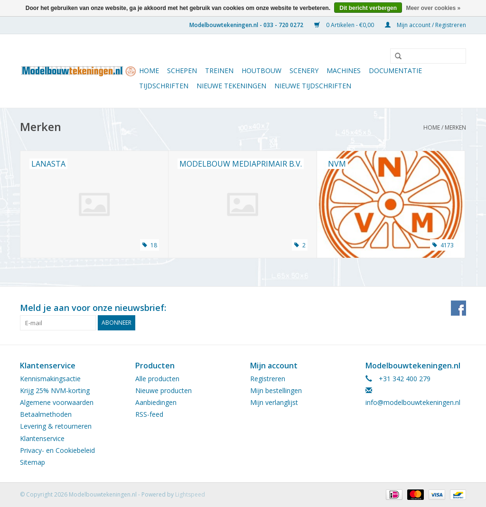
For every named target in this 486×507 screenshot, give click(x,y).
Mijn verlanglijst (274, 402)
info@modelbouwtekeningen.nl (412, 402)
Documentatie (395, 70)
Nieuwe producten (163, 390)
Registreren (267, 378)
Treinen (219, 70)
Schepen (182, 70)
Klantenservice (42, 438)
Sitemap (32, 462)
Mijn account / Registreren (425, 25)
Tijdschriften (163, 85)
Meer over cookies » (433, 8)
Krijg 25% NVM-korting (55, 390)
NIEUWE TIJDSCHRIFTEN (312, 85)
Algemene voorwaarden (56, 402)
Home (149, 70)
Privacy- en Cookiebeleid (57, 450)
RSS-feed (149, 414)
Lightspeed (190, 494)
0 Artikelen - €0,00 (344, 25)
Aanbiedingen (156, 402)
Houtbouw (261, 70)
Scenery (304, 70)
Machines (344, 70)
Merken (455, 127)
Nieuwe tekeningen (231, 85)
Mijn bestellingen (276, 390)
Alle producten (157, 378)
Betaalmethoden (46, 414)
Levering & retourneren (56, 426)
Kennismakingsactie (50, 378)
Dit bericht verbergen (368, 8)
